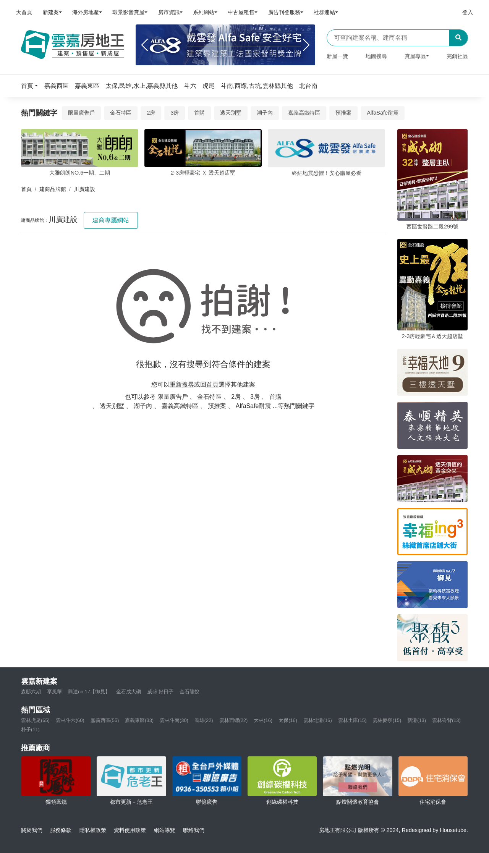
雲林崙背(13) (446, 720)
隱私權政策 (92, 830)
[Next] (306, 45)
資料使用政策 (130, 830)
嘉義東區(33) (139, 720)
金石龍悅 (189, 691)
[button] (31, 85)
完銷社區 (457, 56)
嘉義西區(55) (105, 720)
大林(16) (263, 720)
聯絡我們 (193, 830)
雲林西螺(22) (233, 720)
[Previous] (144, 45)
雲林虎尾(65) (35, 720)
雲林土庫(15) (352, 720)
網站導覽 (164, 830)
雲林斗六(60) (70, 720)
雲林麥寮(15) (386, 720)
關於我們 (31, 830)
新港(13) (416, 720)
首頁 (26, 189)
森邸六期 (31, 691)
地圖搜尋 (376, 56)
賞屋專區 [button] (415, 56)
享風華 (54, 691)
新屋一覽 (337, 56)
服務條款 (60, 830)
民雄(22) (203, 720)
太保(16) (288, 720)
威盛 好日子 (160, 691)
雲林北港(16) (317, 720)
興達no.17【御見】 (89, 691)
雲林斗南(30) (174, 720)
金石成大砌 (128, 691)
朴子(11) (30, 729)
